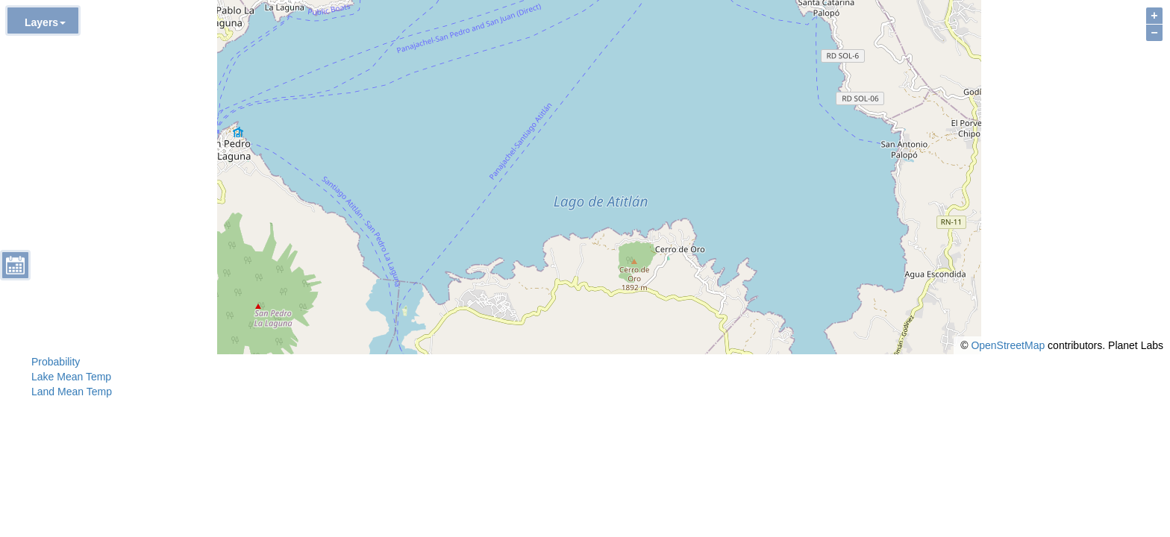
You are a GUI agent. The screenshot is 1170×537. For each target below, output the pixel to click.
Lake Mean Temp (71, 377)
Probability (55, 362)
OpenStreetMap (1008, 345)
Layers (45, 22)
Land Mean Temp (71, 392)
